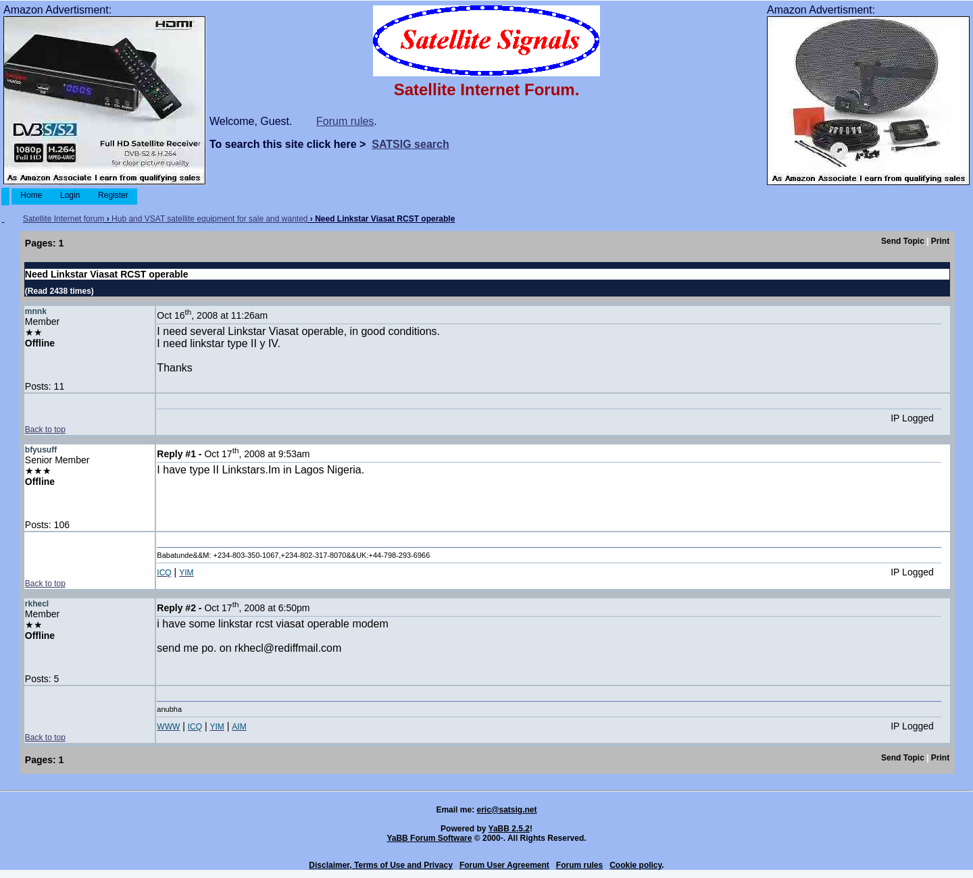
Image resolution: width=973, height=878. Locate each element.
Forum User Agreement (504, 865)
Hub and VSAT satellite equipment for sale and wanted (209, 219)
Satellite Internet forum (64, 219)
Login (70, 195)
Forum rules (345, 121)
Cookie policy (635, 865)
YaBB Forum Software (429, 838)
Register (113, 195)
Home (31, 195)
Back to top (45, 429)
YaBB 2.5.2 (509, 828)
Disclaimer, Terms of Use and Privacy (381, 865)
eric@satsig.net (506, 810)
